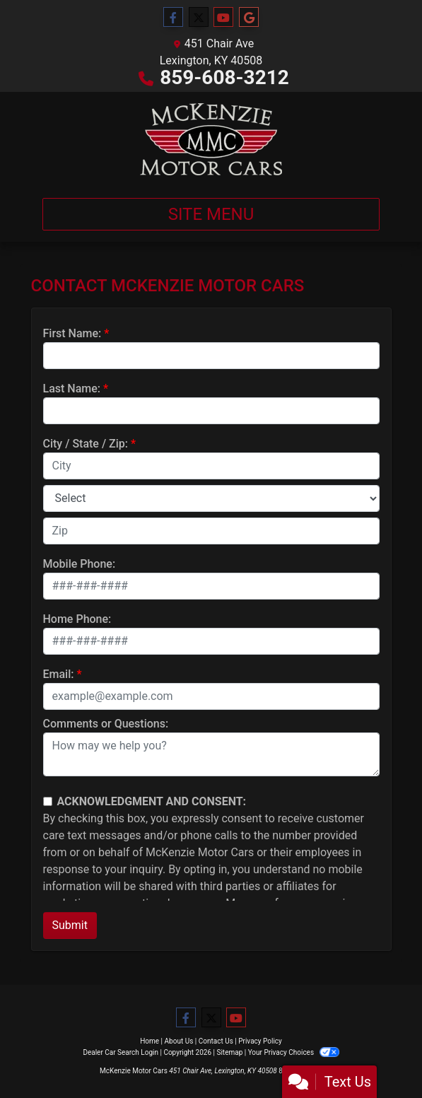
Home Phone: (77, 619)
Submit (70, 925)
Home (149, 1041)
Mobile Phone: (79, 564)
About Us (179, 1041)
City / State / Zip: (86, 443)
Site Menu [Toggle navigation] (211, 214)
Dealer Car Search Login (120, 1052)
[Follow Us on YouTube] (223, 17)
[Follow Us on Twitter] (199, 17)
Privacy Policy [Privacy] (260, 1041)
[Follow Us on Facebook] (173, 17)
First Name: (72, 333)
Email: (58, 674)
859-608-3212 (224, 77)
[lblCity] (211, 465)
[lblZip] (211, 531)
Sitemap (229, 1052)
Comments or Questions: (106, 723)
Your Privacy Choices (293, 1052)
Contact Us (216, 1041)
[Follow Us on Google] (249, 17)
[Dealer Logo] (211, 139)
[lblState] (211, 498)
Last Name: (72, 388)
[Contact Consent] (47, 801)
